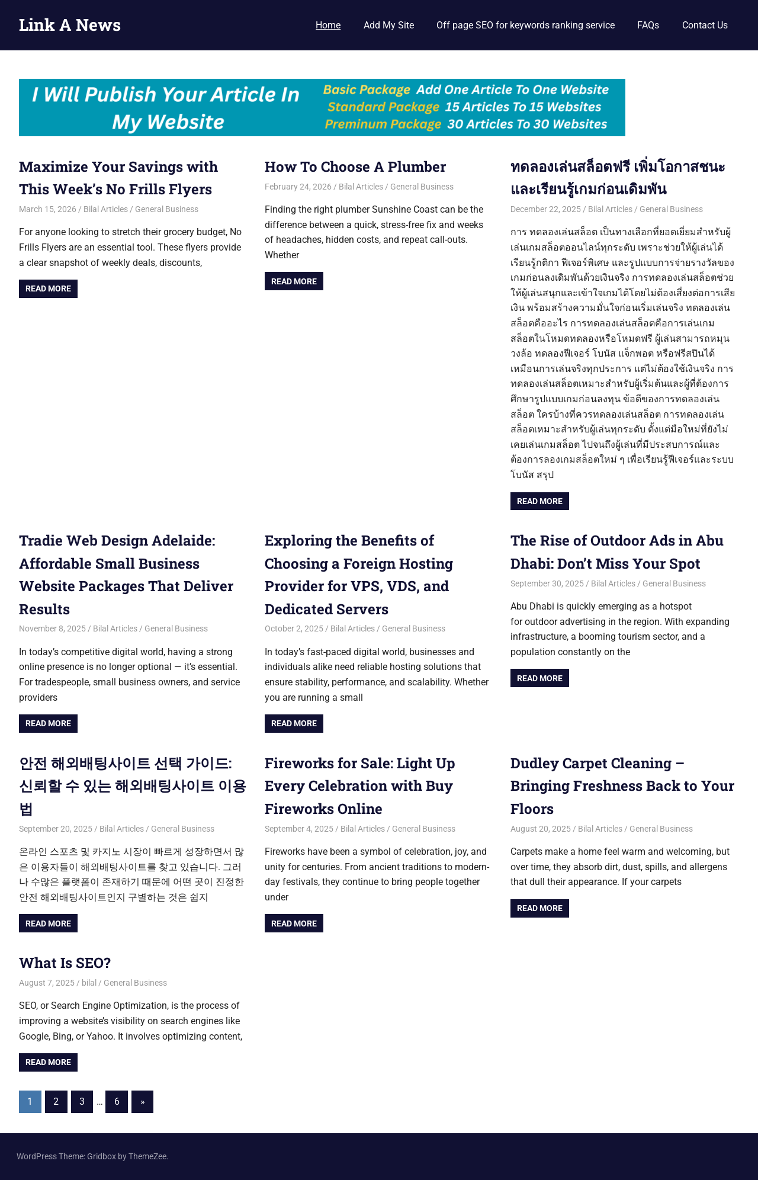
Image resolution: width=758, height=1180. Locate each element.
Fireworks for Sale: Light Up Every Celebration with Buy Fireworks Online (360, 785)
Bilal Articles (105, 209)
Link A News (70, 25)
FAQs (648, 25)
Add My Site (389, 25)
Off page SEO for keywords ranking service (525, 25)
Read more (48, 288)
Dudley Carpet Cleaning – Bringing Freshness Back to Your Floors (622, 785)
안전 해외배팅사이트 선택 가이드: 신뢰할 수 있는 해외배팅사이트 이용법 (132, 785)
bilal (89, 982)
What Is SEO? (65, 962)
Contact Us (705, 25)
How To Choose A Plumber (357, 166)
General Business (166, 209)
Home (328, 25)
